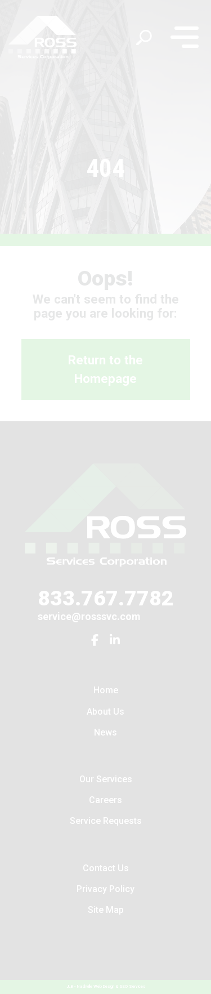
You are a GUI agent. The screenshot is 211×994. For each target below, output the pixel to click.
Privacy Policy (105, 889)
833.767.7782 (106, 598)
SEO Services (132, 986)
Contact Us (106, 868)
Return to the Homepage (105, 369)
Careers (105, 800)
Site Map (106, 909)
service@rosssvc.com (89, 616)
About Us (105, 711)
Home (105, 690)
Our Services (105, 779)
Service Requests (106, 820)
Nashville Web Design (95, 986)
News (105, 732)
